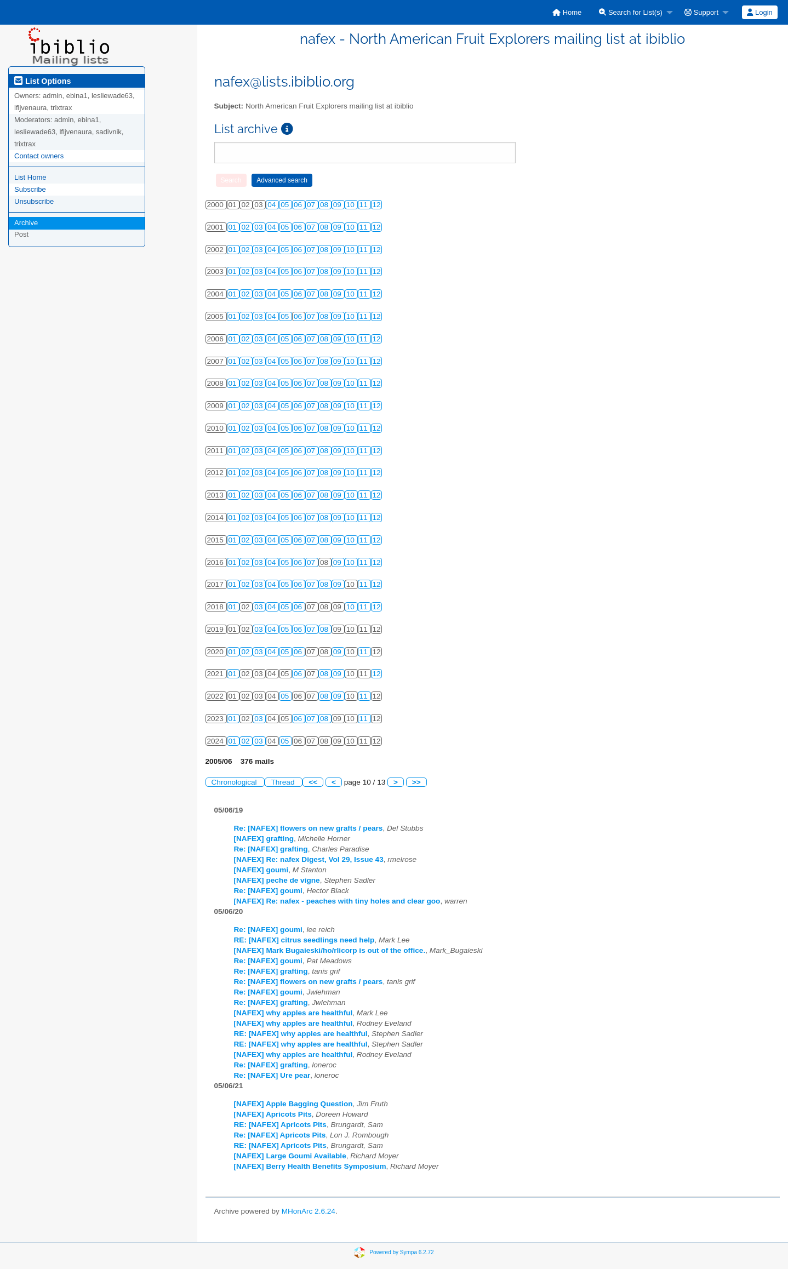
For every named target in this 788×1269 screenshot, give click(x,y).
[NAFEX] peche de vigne (277, 880)
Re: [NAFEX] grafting (271, 849)
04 (272, 205)
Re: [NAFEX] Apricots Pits (280, 1135)
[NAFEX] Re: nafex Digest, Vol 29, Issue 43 (309, 859)
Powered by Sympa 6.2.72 (401, 1252)
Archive (26, 223)
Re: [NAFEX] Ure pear (272, 1075)
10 (351, 205)
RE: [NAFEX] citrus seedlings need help (304, 940)
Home (566, 12)
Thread (283, 782)
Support (701, 12)
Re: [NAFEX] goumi (268, 891)
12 (377, 205)
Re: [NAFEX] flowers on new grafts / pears (308, 828)
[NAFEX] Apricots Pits (273, 1114)
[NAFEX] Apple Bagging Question (293, 1104)
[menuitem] (567, 12)
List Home (30, 177)
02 (246, 227)
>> (416, 782)
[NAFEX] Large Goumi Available (290, 1156)
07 (312, 205)
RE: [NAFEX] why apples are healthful (301, 1034)
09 (338, 205)
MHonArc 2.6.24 (308, 1211)
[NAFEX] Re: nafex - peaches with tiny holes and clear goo (337, 901)
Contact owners (39, 156)
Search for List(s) (631, 12)
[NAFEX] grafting (264, 838)
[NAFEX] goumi (261, 870)
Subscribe (30, 189)
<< (313, 782)
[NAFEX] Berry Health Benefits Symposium (310, 1166)
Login (759, 12)
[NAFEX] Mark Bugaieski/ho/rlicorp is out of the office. (330, 950)
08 (325, 205)
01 (234, 227)
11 (364, 205)
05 (286, 205)
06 (299, 205)
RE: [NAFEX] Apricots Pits (280, 1125)
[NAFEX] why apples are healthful (293, 1013)
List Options (42, 81)
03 (259, 227)
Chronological (235, 782)
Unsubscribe (34, 201)
